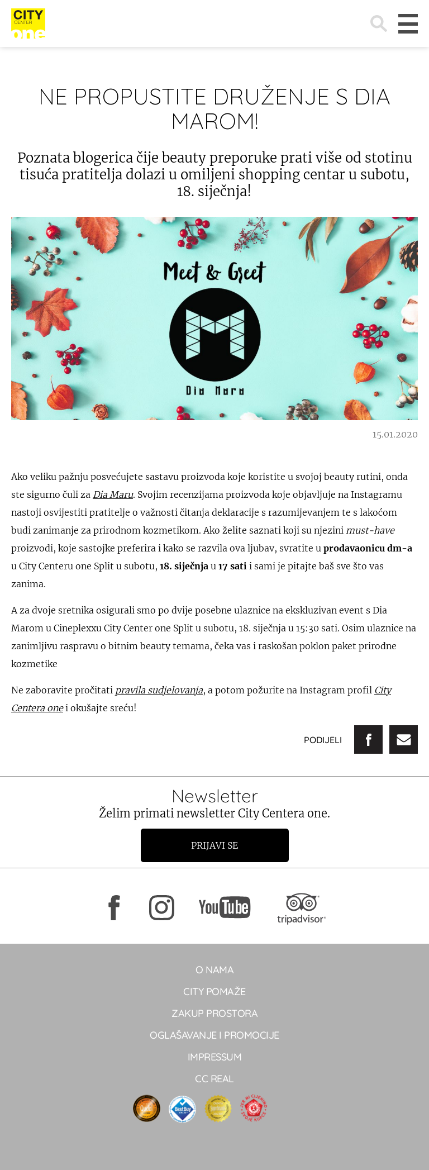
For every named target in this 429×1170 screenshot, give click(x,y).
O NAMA (214, 969)
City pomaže (214, 991)
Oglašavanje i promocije (214, 1035)
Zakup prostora (214, 1013)
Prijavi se (214, 845)
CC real (214, 1078)
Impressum (215, 1056)
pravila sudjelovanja (159, 690)
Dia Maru (113, 494)
